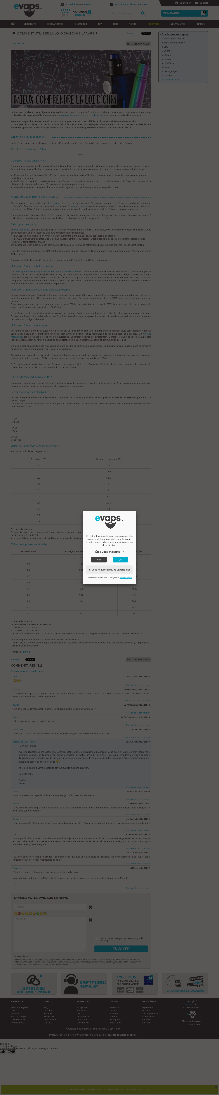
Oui (120, 560)
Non (99, 560)
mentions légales (126, 578)
